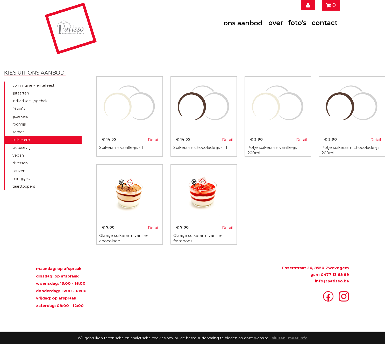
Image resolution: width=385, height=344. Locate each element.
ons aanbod (243, 23)
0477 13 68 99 (335, 274)
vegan (17, 155)
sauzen (17, 171)
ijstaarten (19, 93)
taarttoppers (22, 186)
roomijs (18, 124)
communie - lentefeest (32, 85)
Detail (153, 139)
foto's (297, 23)
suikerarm (20, 139)
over (275, 23)
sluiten (279, 338)
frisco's (17, 108)
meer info (298, 338)
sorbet (17, 132)
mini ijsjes (20, 178)
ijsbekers (19, 116)
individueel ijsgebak (28, 101)
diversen (19, 163)
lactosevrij (20, 147)
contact (325, 23)
